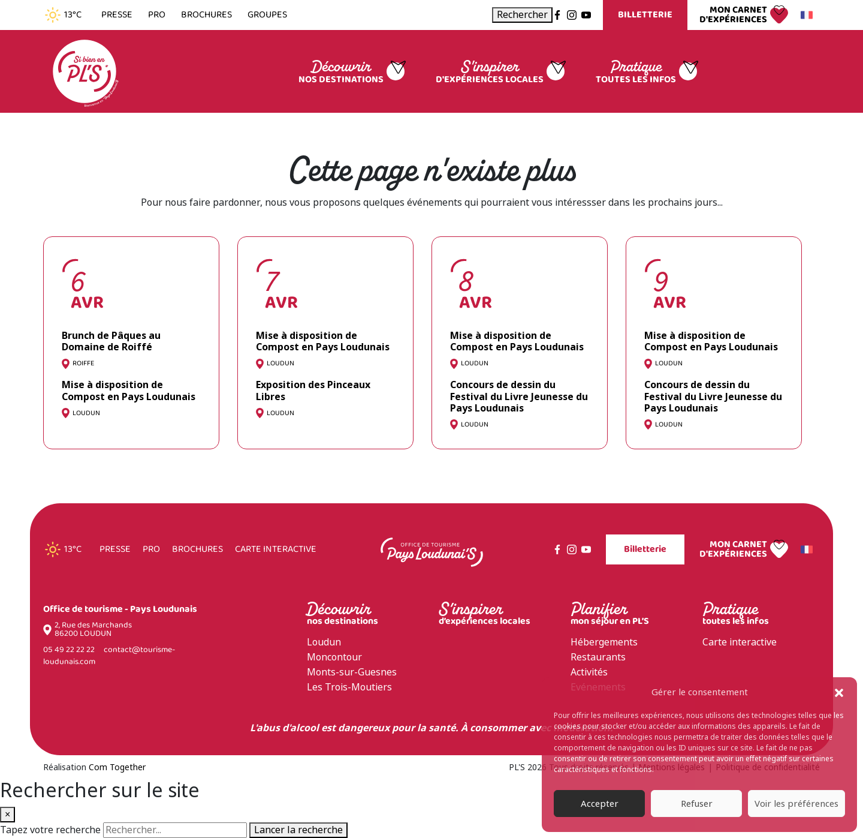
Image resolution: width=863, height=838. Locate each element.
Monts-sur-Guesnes (352, 672)
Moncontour (334, 657)
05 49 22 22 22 (69, 650)
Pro (156, 15)
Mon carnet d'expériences (733, 15)
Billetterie (645, 14)
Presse (116, 15)
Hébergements (604, 642)
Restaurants (598, 657)
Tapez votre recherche (50, 830)
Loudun (324, 642)
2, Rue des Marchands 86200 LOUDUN (93, 629)
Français (805, 15)
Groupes (267, 15)
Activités (589, 672)
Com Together (117, 767)
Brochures (206, 15)
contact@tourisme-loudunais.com (109, 656)
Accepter (599, 803)
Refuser (697, 803)
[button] (839, 692)
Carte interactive (275, 549)
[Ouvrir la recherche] (522, 15)
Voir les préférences (796, 803)
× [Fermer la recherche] (7, 814)
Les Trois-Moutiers (349, 687)
